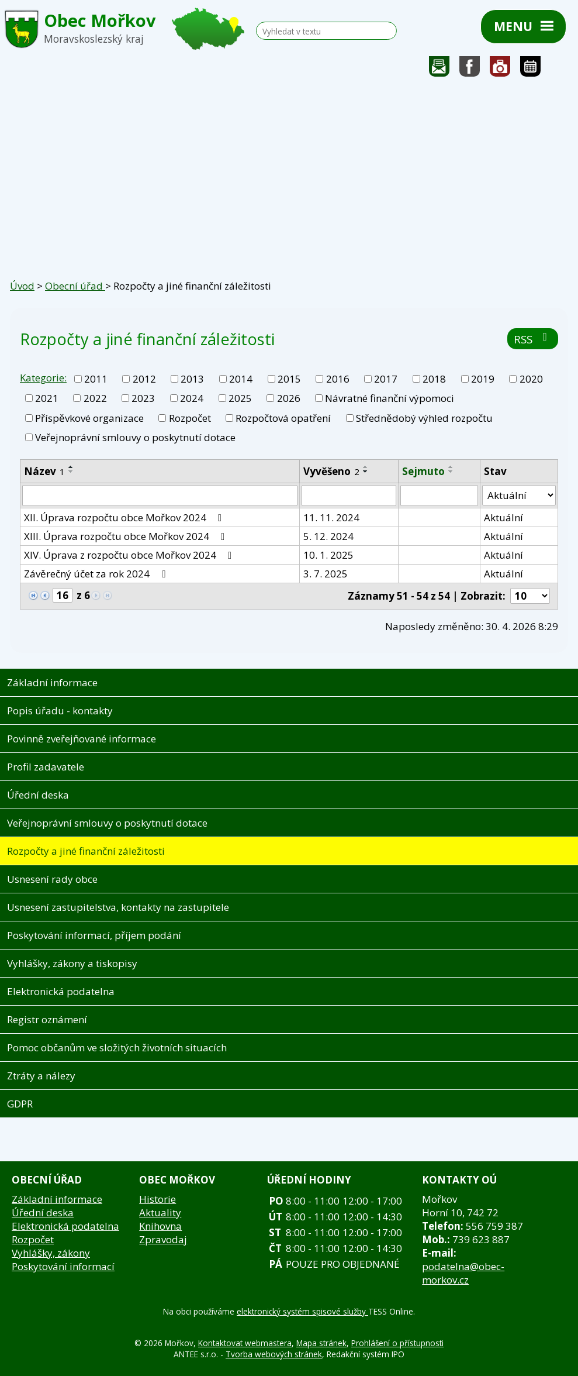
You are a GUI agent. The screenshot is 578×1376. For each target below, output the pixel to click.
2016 (337, 379)
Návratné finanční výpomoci (389, 398)
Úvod (22, 286)
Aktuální (503, 517)
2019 (482, 379)
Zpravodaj (163, 1239)
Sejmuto (423, 471)
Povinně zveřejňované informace (81, 738)
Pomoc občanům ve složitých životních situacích (117, 1047)
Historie (157, 1199)
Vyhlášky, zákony (51, 1253)
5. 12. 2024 (328, 536)
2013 (192, 379)
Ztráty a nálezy (41, 1075)
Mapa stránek (321, 1343)
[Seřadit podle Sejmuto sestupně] (451, 471)
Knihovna (160, 1226)
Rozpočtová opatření (283, 418)
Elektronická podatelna (61, 991)
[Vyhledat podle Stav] (519, 495)
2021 (46, 398)
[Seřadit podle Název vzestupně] (71, 467)
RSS (533, 339)
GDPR (20, 1103)
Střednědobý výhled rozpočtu (424, 418)
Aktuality (160, 1212)
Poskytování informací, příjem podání (94, 935)
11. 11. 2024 (331, 517)
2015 (289, 379)
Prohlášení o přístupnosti (397, 1343)
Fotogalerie (500, 69)
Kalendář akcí (530, 69)
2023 (143, 398)
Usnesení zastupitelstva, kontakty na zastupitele (118, 907)
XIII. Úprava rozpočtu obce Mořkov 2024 (126, 536)
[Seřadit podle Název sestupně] (71, 471)
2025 (240, 398)
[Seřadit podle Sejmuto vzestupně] (451, 467)
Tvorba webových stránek (274, 1354)
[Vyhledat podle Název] (159, 495)
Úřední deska (38, 794)
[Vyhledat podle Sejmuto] (439, 495)
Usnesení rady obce (52, 879)
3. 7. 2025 (325, 573)
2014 (240, 379)
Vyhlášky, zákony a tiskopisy (72, 963)
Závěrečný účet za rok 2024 (96, 573)
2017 (385, 379)
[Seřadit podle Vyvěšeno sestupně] (365, 471)
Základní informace (52, 682)
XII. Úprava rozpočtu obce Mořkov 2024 (125, 517)
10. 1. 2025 (328, 555)
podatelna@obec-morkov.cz (463, 1273)
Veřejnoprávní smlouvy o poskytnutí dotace (135, 437)
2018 (434, 379)
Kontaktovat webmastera (245, 1343)
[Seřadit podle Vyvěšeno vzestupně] (365, 467)
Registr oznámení (47, 1019)
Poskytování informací (63, 1266)
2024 (191, 398)
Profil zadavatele (45, 766)
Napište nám (439, 69)
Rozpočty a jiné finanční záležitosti (86, 851)
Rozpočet (190, 418)
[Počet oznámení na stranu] (530, 596)
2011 (96, 379)
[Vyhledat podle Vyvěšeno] (349, 495)
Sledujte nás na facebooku (470, 69)
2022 (95, 398)
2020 (531, 379)
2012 (144, 379)
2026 (288, 398)
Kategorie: (43, 377)
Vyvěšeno (331, 471)
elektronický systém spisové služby (302, 1311)
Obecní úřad (75, 286)
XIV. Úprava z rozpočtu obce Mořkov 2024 (130, 555)
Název (44, 471)
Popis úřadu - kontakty (60, 710)
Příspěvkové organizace (89, 418)
